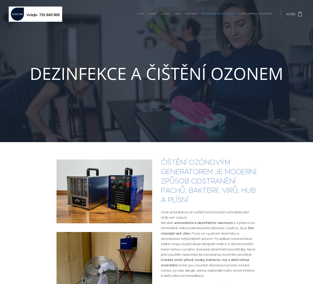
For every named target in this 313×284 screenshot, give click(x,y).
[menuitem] (246, 14)
